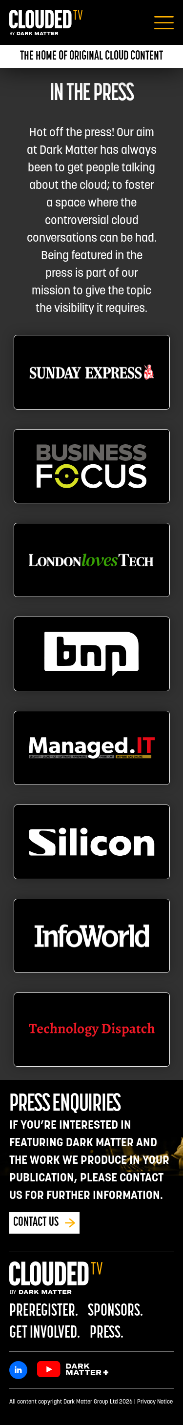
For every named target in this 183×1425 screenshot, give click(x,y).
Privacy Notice (155, 1402)
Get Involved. (44, 1333)
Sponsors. (115, 1311)
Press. (106, 1333)
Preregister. (43, 1311)
